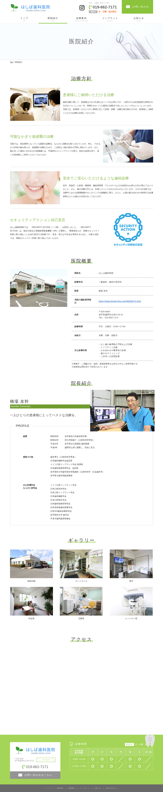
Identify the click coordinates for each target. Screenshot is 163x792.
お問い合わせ (110, 788)
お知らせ (139, 19)
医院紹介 (53, 19)
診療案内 (81, 19)
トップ (24, 19)
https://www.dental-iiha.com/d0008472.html (120, 301)
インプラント (110, 19)
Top (11, 62)
